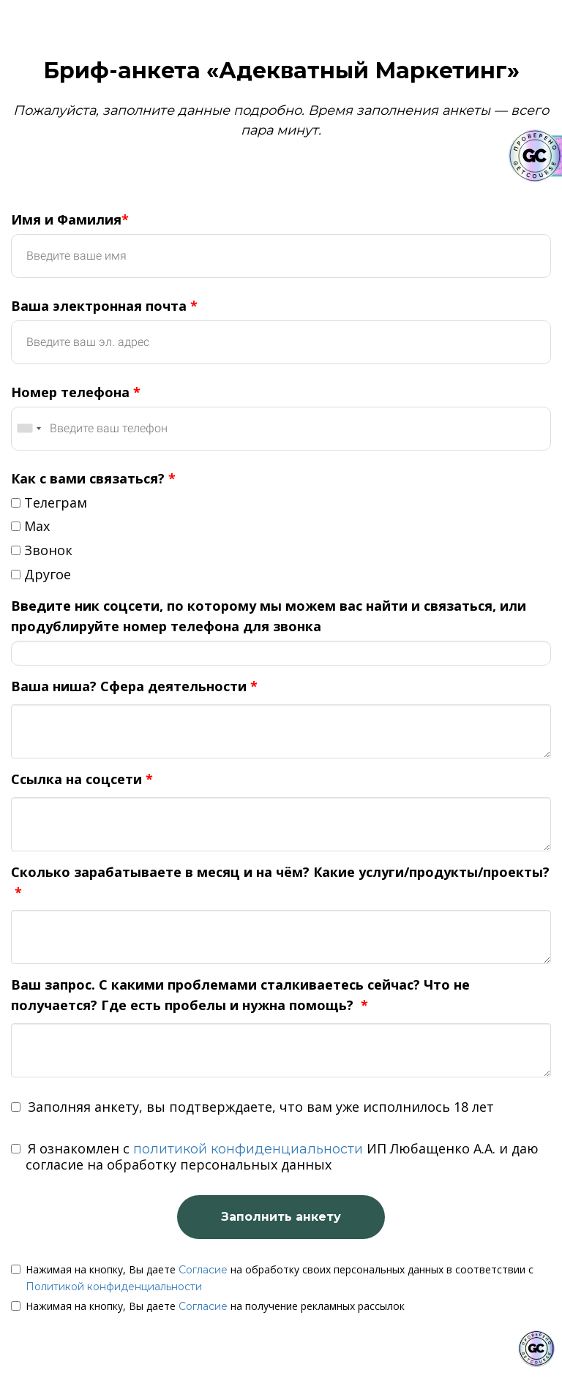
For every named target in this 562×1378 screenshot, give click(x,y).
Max (30, 526)
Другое (41, 574)
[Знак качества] (536, 1348)
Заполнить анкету (281, 1217)
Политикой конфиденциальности (114, 1286)
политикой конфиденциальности (248, 1149)
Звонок (41, 550)
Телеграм (49, 502)
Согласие (203, 1269)
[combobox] (28, 428)
